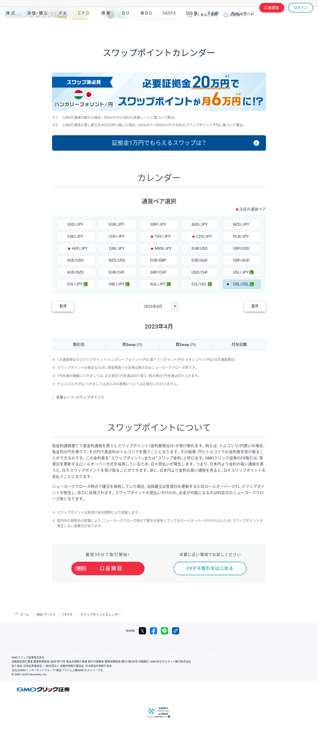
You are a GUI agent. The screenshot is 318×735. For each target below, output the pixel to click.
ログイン (301, 15)
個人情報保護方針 (101, 642)
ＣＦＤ (84, 28)
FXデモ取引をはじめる (210, 568)
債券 (106, 28)
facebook (153, 630)
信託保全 (219, 642)
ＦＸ (63, 28)
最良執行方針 (128, 642)
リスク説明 (240, 642)
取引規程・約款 (21, 642)
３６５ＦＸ (169, 28)
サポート (241, 15)
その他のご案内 (72, 642)
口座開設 (271, 15)
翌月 (251, 306)
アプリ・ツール (276, 28)
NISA (307, 28)
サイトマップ (46, 642)
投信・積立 (37, 28)
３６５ (192, 28)
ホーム (25, 614)
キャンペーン (242, 28)
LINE (121, 14)
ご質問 (205, 15)
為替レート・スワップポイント (83, 397)
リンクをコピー (175, 630)
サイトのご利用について (160, 642)
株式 (11, 28)
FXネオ (70, 614)
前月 (66, 306)
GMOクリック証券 (47, 14)
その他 (213, 28)
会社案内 (260, 642)
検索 (136, 14)
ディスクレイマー (195, 642)
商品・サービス (47, 614)
